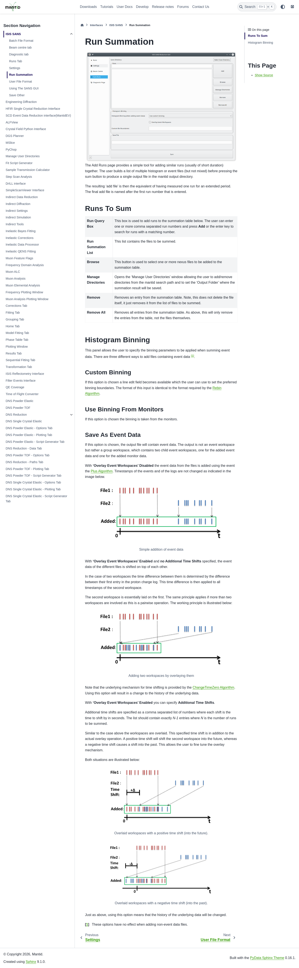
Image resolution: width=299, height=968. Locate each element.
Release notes (163, 7)
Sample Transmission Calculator (28, 170)
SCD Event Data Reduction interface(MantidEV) (38, 115)
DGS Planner (15, 136)
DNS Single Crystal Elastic (24, 421)
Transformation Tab (19, 367)
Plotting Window (17, 346)
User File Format (20, 81)
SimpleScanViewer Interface (25, 190)
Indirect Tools (15, 224)
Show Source (264, 75)
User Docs (125, 7)
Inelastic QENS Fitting (21, 251)
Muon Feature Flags (19, 258)
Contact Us (200, 7)
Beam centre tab (20, 47)
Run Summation (20, 74)
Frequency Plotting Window (24, 292)
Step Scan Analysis (19, 176)
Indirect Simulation (18, 217)
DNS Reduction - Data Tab (24, 448)
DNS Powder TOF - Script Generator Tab (33, 475)
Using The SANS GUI (23, 88)
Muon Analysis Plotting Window (27, 299)
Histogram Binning (260, 42)
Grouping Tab (15, 319)
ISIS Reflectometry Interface (25, 373)
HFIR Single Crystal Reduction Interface (33, 108)
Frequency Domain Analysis (25, 265)
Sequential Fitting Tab (20, 360)
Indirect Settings (17, 210)
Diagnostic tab (18, 54)
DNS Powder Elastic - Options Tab (29, 428)
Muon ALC (13, 271)
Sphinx (31, 962)
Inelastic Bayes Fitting (20, 231)
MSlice (10, 142)
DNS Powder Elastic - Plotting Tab (29, 435)
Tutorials (106, 7)
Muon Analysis (15, 278)
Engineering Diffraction (21, 102)
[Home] (82, 25)
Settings (14, 68)
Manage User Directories (23, 156)
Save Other (17, 95)
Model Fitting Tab (17, 333)
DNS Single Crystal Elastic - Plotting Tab (33, 489)
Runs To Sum (258, 35)
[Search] (256, 6)
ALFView (12, 122)
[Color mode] (282, 6)
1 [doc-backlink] (87, 924)
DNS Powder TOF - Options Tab (27, 455)
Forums (183, 7)
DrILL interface (16, 183)
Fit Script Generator (19, 163)
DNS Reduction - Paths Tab (24, 462)
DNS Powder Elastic (19, 401)
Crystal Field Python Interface (26, 129)
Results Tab (14, 353)
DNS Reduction (16, 414)
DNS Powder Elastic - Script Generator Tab (35, 441)
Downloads (88, 7)
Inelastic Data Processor (22, 244)
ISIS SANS (13, 34)
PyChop (11, 149)
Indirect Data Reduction (22, 197)
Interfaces (96, 25)
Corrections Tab (16, 305)
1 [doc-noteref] (192, 355)
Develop (142, 7)
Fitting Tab (13, 312)
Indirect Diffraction (18, 204)
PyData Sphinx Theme (267, 958)
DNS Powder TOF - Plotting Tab (27, 469)
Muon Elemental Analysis (23, 285)
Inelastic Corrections (19, 238)
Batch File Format (21, 40)
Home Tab (12, 326)
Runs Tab (15, 61)
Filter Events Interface (20, 380)
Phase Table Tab (17, 339)
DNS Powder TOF (18, 407)
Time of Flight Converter (22, 394)
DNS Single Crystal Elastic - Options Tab (33, 482)
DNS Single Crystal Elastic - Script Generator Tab (36, 498)
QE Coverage (15, 387)
